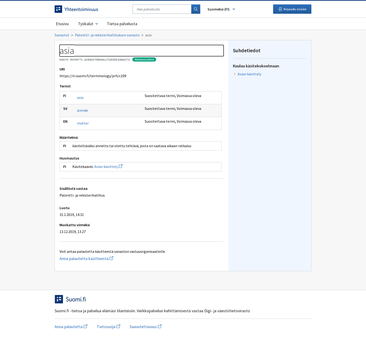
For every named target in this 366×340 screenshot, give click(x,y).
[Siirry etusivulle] (91, 9)
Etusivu (62, 23)
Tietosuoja (108, 326)
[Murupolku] (183, 35)
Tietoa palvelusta (122, 23)
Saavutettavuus (146, 326)
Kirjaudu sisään (292, 9)
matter (83, 123)
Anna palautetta (71, 326)
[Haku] (195, 9)
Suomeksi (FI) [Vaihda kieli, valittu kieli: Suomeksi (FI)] (222, 9)
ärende (82, 110)
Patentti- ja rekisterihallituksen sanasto (107, 35)
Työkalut (88, 23)
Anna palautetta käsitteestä (105, 258)
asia (80, 97)
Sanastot (62, 35)
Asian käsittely (108, 166)
